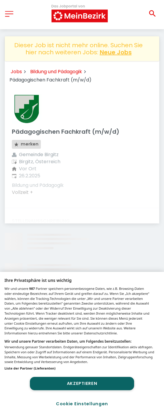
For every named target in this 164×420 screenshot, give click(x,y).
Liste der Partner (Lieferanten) (30, 368)
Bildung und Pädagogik (56, 71)
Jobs (16, 71)
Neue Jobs (116, 52)
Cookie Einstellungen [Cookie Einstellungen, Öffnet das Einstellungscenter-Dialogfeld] (82, 404)
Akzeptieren (82, 383)
